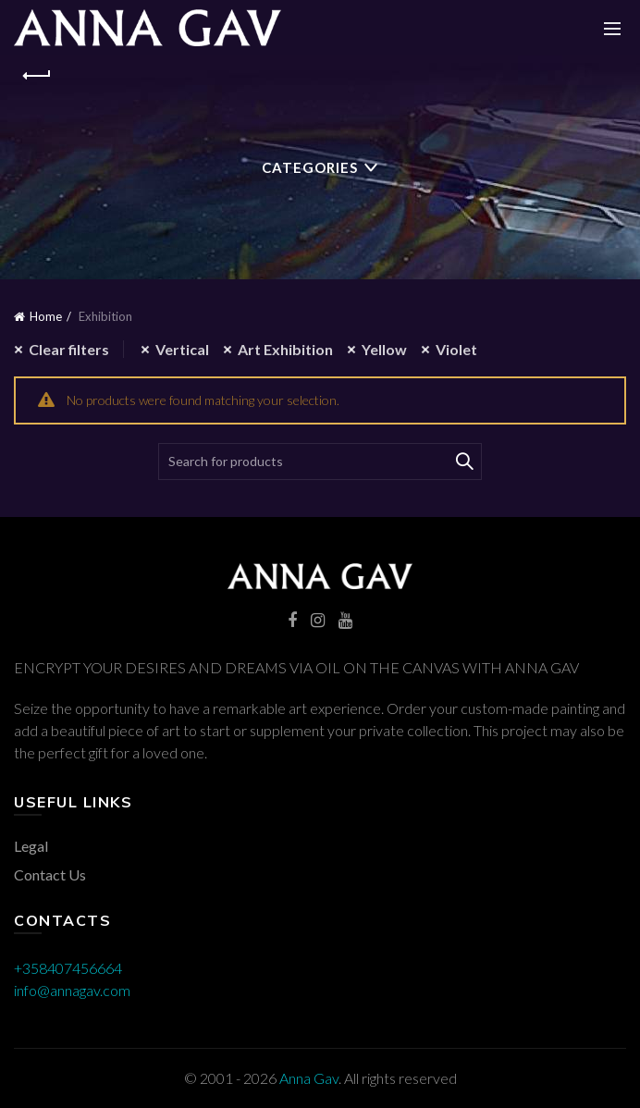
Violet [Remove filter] (456, 349)
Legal (31, 846)
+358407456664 (68, 968)
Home (46, 316)
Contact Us (50, 874)
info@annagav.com (72, 990)
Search (463, 461)
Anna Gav (308, 1078)
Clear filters (69, 349)
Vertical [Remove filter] (182, 349)
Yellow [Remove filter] (384, 349)
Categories (310, 167)
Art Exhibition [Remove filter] (285, 349)
